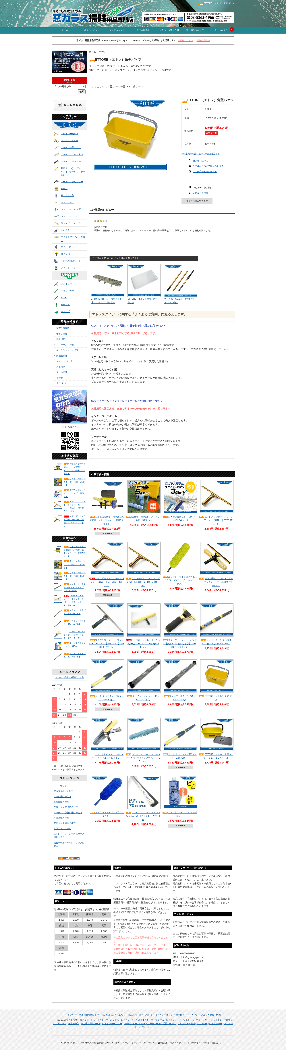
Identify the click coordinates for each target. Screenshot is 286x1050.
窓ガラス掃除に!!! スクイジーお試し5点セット (75, 482)
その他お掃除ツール (71, 261)
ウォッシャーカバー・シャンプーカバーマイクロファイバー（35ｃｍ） (143, 758)
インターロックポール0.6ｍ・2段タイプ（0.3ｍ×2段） (75, 587)
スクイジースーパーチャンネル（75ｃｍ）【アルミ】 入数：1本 (143, 816)
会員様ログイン (185, 40)
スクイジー (66, 283)
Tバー (64, 297)
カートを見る (221, 30)
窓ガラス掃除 (62, 328)
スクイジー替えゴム (71, 147)
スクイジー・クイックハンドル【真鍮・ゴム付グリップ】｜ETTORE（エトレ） (179, 643)
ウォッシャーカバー (71, 216)
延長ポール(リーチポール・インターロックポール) (73, 171)
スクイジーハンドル (71, 161)
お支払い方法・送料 (169, 30)
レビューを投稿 (200, 193)
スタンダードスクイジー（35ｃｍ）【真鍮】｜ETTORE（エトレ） (75, 521)
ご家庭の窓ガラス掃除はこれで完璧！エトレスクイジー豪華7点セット (75, 469)
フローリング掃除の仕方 (66, 807)
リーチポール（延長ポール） (161, 1023)
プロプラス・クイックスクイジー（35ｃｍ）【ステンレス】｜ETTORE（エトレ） (106, 643)
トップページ (71, 1015)
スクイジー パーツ (71, 223)
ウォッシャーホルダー (72, 209)
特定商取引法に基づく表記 (92, 1015)
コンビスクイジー (69, 140)
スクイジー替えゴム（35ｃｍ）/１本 (75, 655)
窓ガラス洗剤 (67, 195)
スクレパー (66, 254)
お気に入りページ (62, 828)
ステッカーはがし (65, 361)
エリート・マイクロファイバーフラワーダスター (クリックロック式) (179, 580)
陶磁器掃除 (61, 355)
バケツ (64, 188)
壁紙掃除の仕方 (61, 802)
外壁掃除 (60, 367)
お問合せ (180, 1015)
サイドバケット (68, 247)
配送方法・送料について (140, 1015)
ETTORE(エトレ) (73, 128)
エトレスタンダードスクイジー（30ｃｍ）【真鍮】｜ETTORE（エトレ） (75, 506)
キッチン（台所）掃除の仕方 (68, 812)
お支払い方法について (117, 1015)
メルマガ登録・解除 (211, 1015)
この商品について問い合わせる (208, 166)
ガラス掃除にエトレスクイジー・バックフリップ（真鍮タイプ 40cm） (217, 582)
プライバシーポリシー (164, 1015)
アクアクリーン (68, 268)
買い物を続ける (200, 160)
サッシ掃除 (61, 333)
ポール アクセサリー (72, 181)
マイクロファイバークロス (73, 239)
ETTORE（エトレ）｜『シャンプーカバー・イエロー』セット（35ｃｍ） (74, 600)
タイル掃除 (61, 372)
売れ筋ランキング (195, 30)
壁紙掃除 (60, 339)
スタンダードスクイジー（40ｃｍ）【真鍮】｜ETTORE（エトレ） (143, 582)
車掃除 (59, 377)
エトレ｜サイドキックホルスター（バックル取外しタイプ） (74, 634)
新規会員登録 (143, 30)
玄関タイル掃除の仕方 (65, 823)
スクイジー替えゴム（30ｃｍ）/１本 (75, 612)
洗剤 (192, 1023)
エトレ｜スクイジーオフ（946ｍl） (75, 644)
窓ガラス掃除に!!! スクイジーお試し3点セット (75, 493)
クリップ (65, 311)
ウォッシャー (67, 202)
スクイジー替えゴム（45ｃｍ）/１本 (75, 622)
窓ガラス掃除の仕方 (63, 791)
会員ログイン (90, 30)
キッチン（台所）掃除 (67, 350)
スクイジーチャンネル (72, 154)
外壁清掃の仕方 (61, 818)
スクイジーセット (69, 133)
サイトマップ (60, 786)
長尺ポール (61, 383)
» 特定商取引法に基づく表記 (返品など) (200, 153)
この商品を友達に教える (205, 171)
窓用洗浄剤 (73, 1023)
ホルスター (66, 230)
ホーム (64, 30)
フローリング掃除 (65, 344)
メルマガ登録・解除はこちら (69, 677)
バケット (65, 304)
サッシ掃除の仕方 (62, 796)
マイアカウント (117, 30)
